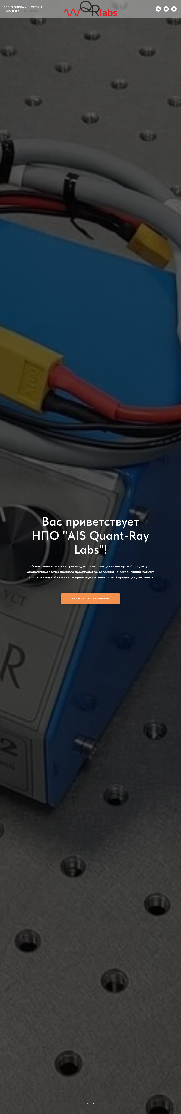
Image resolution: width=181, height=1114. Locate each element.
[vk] (158, 9)
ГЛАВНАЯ (30, 10)
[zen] (174, 9)
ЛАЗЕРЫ (11, 10)
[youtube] (166, 9)
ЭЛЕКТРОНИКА (14, 7)
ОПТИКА (36, 7)
